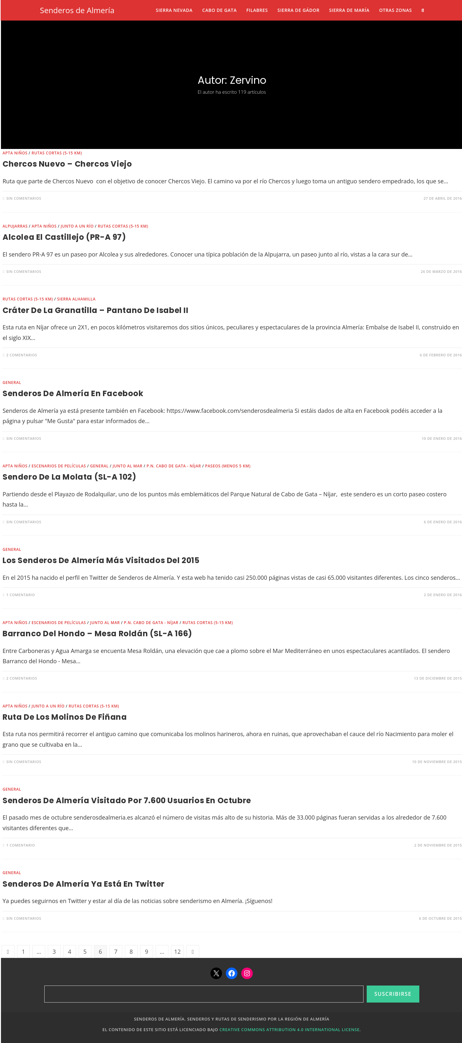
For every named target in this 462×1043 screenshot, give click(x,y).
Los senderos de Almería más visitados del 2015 (101, 560)
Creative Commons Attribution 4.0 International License (289, 1029)
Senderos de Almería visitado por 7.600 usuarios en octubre (127, 800)
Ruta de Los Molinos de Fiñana (65, 717)
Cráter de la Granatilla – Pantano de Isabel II (96, 310)
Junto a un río (77, 226)
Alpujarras (15, 226)
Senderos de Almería (77, 10)
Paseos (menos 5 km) (228, 466)
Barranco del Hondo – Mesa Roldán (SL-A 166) (97, 633)
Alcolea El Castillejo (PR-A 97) (64, 237)
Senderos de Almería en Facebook (73, 393)
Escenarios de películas (58, 466)
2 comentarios (21, 354)
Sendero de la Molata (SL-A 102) (69, 477)
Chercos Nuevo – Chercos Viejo (67, 164)
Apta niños (15, 153)
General (12, 382)
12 (177, 951)
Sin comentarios (23, 198)
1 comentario (20, 594)
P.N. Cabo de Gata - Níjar (174, 466)
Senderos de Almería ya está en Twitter (84, 884)
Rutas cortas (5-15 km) (56, 153)
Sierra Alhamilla (76, 299)
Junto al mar (127, 466)
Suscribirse (393, 993)
